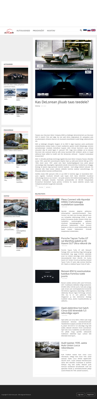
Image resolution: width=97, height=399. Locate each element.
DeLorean (41, 187)
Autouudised (23, 30)
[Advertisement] (48, 13)
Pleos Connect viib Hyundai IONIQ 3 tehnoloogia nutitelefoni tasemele (75, 202)
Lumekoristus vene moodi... (12, 216)
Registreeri (90, 394)
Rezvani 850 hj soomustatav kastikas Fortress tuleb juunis (76, 273)
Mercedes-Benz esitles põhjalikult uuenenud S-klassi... (14, 86)
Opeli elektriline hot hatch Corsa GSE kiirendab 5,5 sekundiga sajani (75, 310)
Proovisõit (38, 30)
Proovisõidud (8, 130)
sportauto (48, 187)
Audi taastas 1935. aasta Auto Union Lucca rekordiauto (74, 345)
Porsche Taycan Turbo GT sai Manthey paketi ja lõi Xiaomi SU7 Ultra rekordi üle (76, 241)
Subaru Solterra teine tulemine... (14, 150)
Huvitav (51, 30)
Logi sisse (81, 394)
